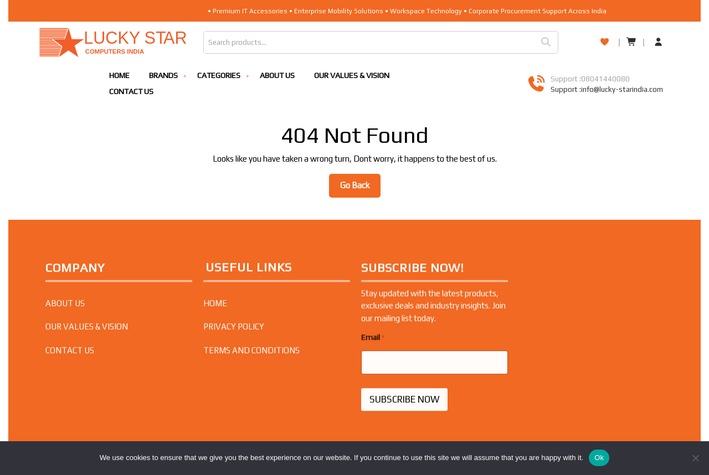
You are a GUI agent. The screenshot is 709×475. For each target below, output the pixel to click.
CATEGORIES (218, 75)
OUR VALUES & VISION (351, 75)
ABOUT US (277, 75)
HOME (119, 75)
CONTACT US (131, 91)
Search (549, 42)
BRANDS (163, 75)
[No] (695, 457)
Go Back (360, 188)
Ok (599, 457)
